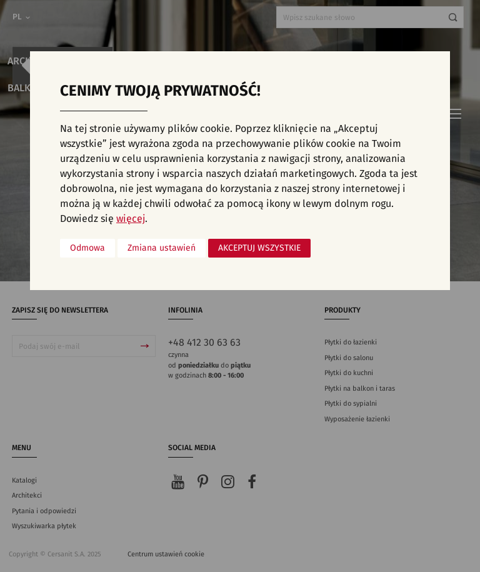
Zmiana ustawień (162, 248)
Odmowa (87, 248)
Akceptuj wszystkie (259, 248)
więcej (130, 219)
